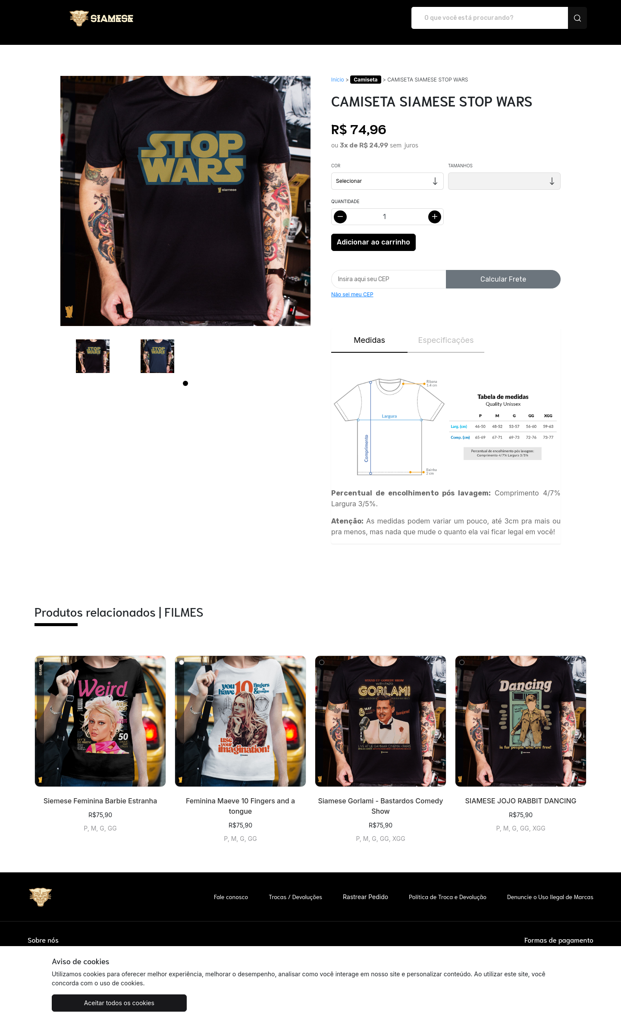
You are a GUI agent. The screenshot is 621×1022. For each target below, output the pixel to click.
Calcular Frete (503, 270)
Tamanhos (460, 156)
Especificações (446, 330)
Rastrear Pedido (365, 887)
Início (337, 70)
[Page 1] (185, 374)
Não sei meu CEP (352, 285)
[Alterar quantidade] (387, 208)
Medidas (369, 330)
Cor (335, 156)
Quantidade (345, 192)
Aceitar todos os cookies (95, 1002)
